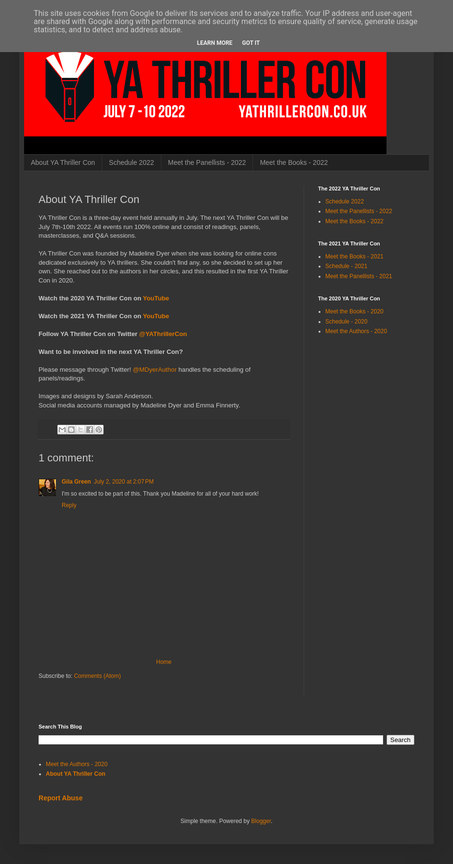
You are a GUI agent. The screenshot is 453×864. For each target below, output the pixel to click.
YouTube (156, 298)
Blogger (261, 821)
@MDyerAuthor (154, 369)
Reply (69, 505)
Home (164, 662)
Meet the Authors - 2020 (356, 331)
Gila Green (76, 481)
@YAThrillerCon (163, 334)
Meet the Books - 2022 (294, 162)
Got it (251, 43)
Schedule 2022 (131, 162)
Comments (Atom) (97, 676)
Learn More (215, 43)
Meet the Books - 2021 (354, 256)
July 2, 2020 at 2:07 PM (124, 481)
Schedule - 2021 (346, 266)
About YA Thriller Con (63, 162)
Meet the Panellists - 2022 (207, 162)
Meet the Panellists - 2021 (358, 276)
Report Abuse (60, 798)
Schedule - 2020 (346, 321)
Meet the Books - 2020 (354, 311)
